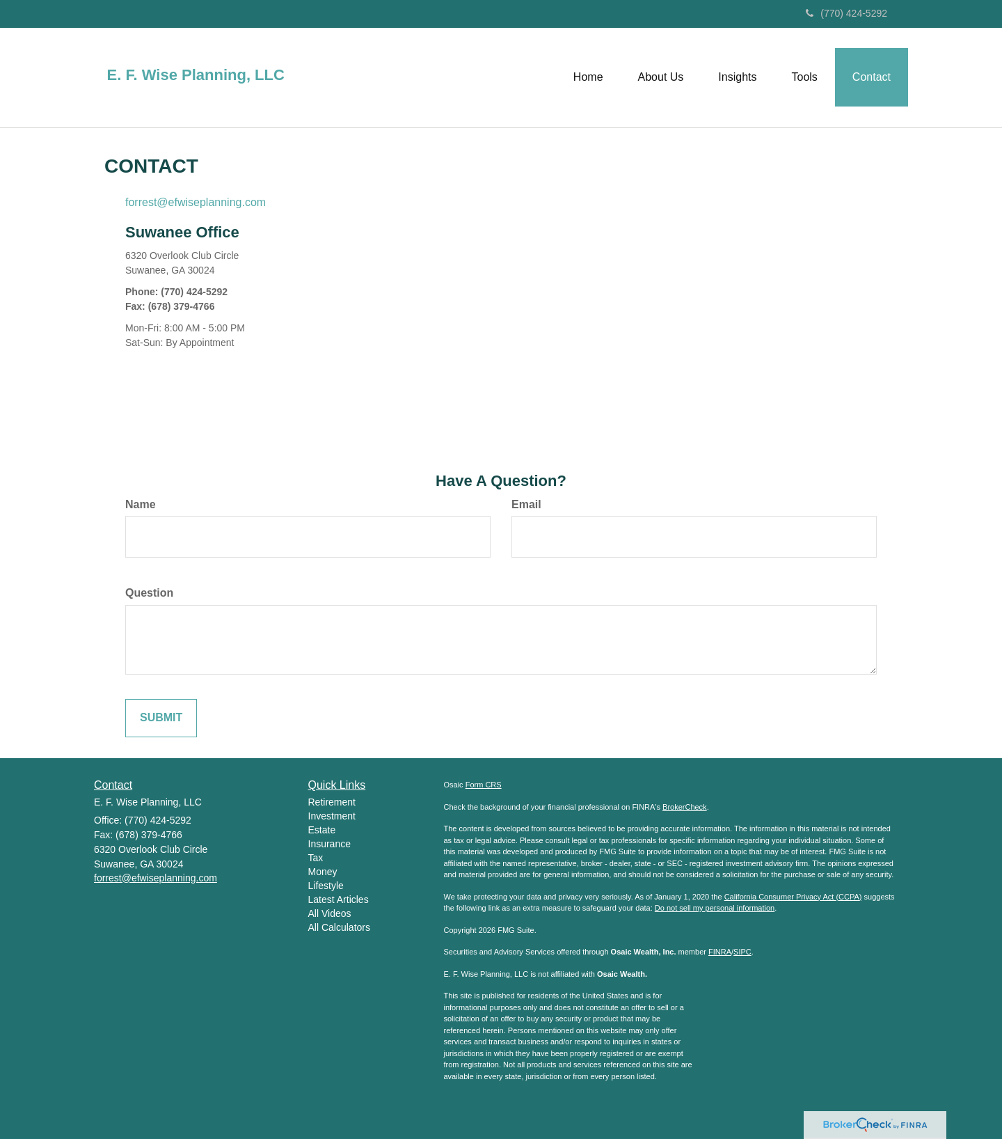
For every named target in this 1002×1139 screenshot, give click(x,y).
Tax (316, 857)
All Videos (329, 913)
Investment (332, 816)
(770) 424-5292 (846, 13)
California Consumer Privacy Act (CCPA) (793, 897)
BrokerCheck (684, 807)
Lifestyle (326, 885)
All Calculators (339, 927)
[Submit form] (161, 718)
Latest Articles (338, 899)
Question (149, 593)
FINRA (719, 952)
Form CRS (484, 784)
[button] (661, 77)
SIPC (742, 952)
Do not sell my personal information (714, 908)
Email (526, 504)
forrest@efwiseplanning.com (195, 202)
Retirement (332, 802)
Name (140, 504)
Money (322, 871)
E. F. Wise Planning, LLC (196, 75)
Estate (322, 829)
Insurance (329, 843)
